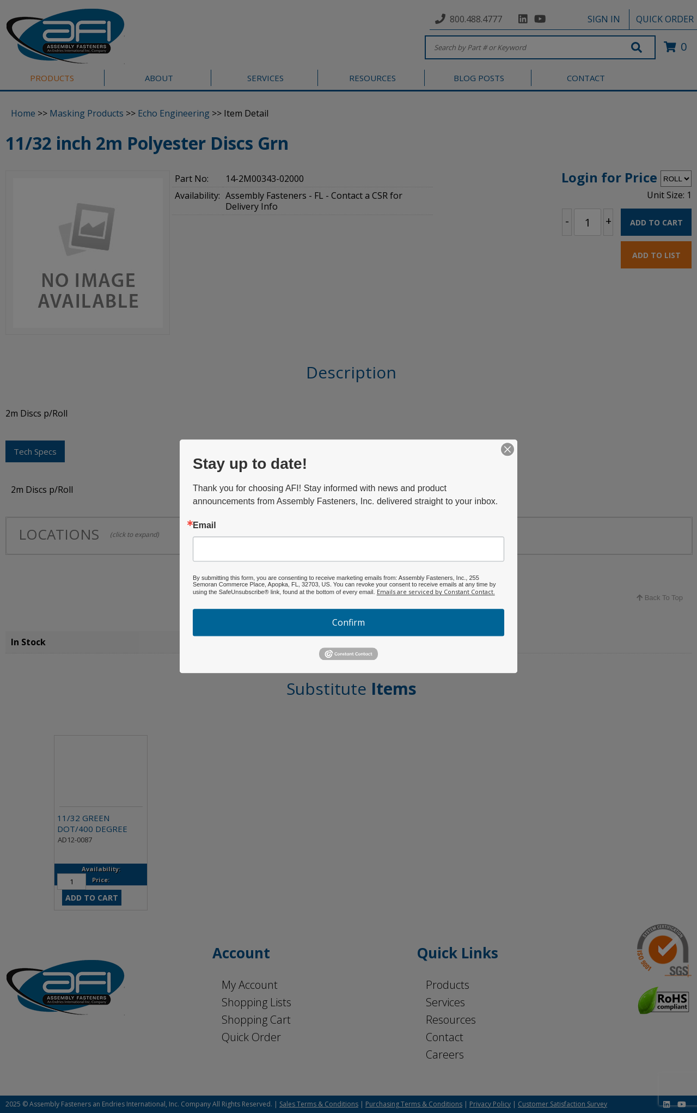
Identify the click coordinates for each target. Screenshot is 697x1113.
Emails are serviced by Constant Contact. (436, 592)
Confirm (348, 622)
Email (204, 525)
